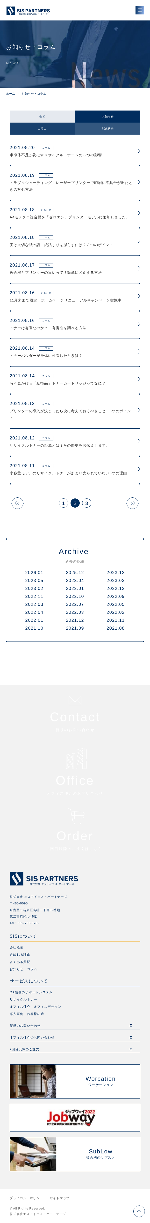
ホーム (10, 93)
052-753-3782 (28, 923)
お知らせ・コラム (23, 969)
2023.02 (34, 588)
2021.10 (34, 628)
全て (42, 116)
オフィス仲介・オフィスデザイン (36, 1006)
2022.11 (34, 596)
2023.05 (34, 580)
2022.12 (116, 588)
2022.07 (75, 604)
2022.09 (116, 596)
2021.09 (75, 628)
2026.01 (34, 572)
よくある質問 (20, 962)
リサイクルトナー (23, 999)
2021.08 (116, 628)
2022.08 (34, 604)
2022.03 (75, 612)
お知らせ (108, 116)
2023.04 (75, 580)
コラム (42, 128)
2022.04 (34, 612)
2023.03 (116, 580)
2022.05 (116, 604)
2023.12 (116, 572)
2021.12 (75, 620)
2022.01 (34, 620)
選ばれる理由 (20, 954)
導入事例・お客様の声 (27, 1014)
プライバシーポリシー (26, 1198)
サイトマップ (60, 1198)
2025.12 (75, 572)
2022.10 (75, 596)
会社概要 (16, 947)
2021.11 (116, 620)
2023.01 (75, 588)
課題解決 (108, 128)
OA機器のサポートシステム (31, 992)
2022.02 (116, 612)
